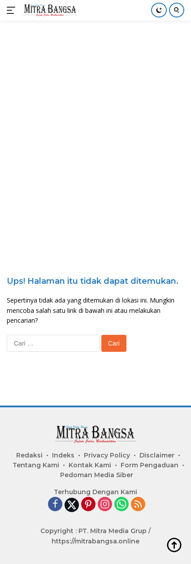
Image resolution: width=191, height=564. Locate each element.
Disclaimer (156, 455)
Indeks (63, 455)
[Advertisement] (95, 129)
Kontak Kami (90, 465)
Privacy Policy (107, 455)
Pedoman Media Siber (96, 475)
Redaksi (29, 455)
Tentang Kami (36, 465)
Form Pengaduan (149, 465)
